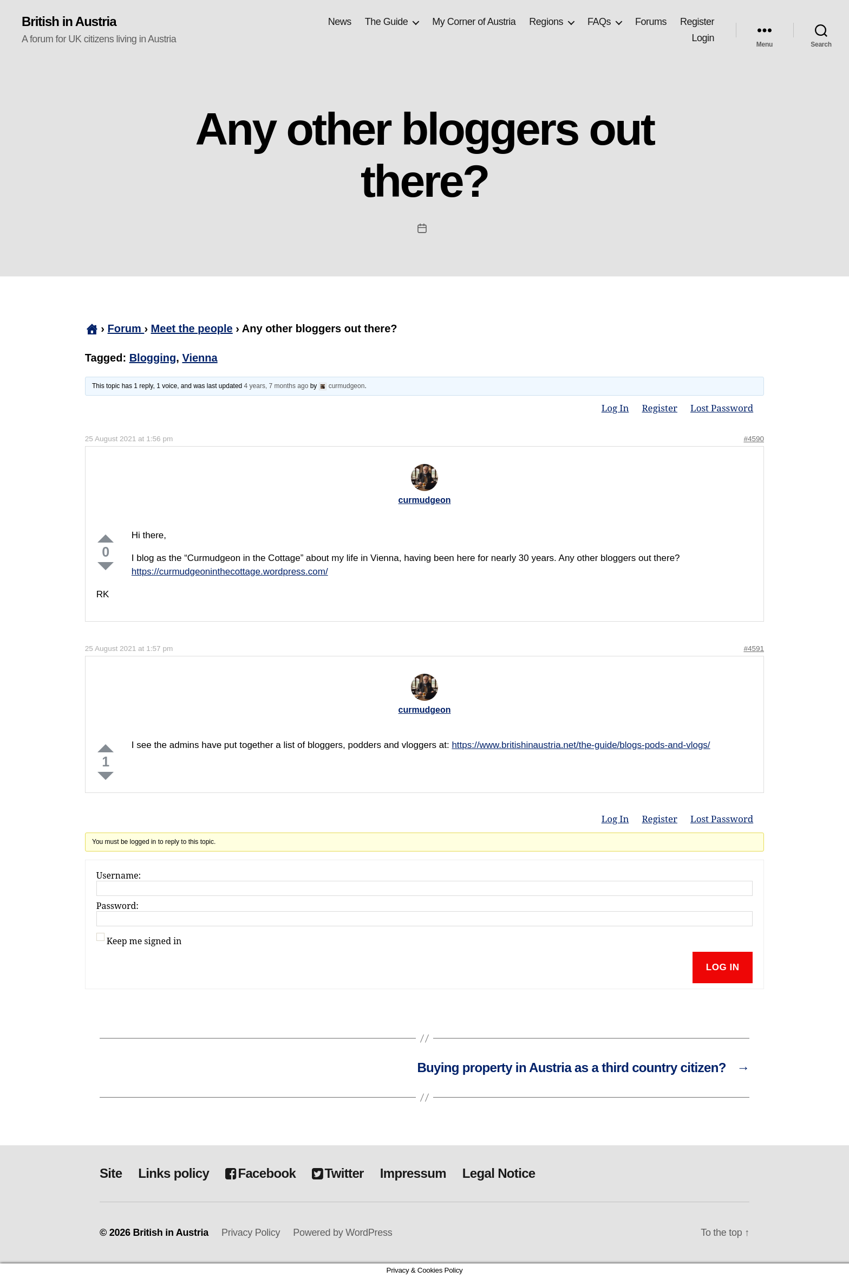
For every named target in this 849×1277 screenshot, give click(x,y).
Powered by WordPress (342, 1232)
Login (702, 38)
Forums (651, 21)
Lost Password (721, 408)
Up (105, 538)
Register (697, 21)
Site (111, 1173)
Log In (615, 408)
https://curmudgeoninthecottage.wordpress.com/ (230, 571)
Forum (126, 328)
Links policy (173, 1173)
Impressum (413, 1173)
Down (105, 566)
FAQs (599, 21)
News (339, 21)
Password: (117, 906)
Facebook (260, 1173)
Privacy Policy (250, 1232)
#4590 (753, 439)
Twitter (338, 1173)
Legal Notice (498, 1173)
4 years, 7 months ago (276, 386)
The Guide (386, 21)
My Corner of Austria (473, 21)
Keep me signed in (144, 941)
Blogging (153, 358)
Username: (118, 876)
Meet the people (192, 328)
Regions (546, 21)
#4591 (753, 648)
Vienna (199, 358)
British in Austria (69, 21)
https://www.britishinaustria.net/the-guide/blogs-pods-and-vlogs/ (581, 745)
